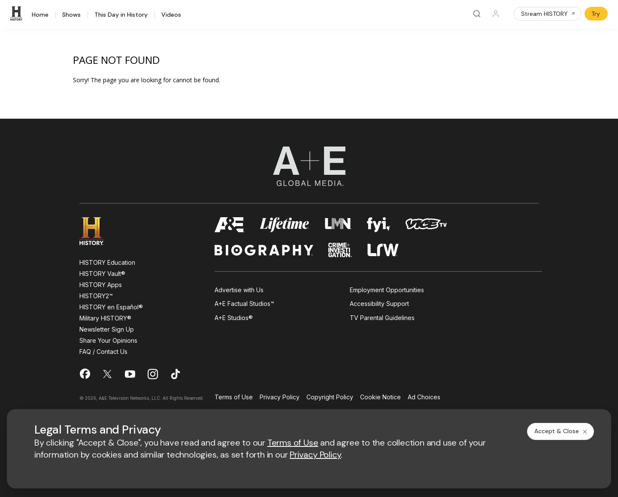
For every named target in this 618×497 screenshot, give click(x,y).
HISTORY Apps (100, 284)
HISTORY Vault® (102, 273)
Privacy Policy (280, 397)
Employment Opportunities (387, 289)
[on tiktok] (175, 374)
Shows (71, 15)
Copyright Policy (329, 397)
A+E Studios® (234, 317)
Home (40, 15)
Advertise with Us (239, 289)
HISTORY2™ (96, 295)
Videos (171, 15)
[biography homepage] (264, 250)
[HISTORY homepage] (97, 231)
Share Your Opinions (108, 340)
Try (595, 14)
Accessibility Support (379, 303)
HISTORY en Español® (111, 307)
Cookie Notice (380, 397)
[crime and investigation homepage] (340, 250)
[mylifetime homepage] (284, 224)
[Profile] (495, 13)
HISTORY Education (107, 262)
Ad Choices (424, 397)
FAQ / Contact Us (103, 351)
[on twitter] (107, 374)
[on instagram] (153, 374)
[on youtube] (130, 374)
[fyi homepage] (378, 224)
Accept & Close (561, 431)
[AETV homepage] (230, 224)
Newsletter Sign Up (106, 329)
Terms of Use (234, 397)
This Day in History (121, 15)
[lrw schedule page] (383, 250)
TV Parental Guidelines (382, 317)
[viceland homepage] (426, 224)
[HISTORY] (17, 13)
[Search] (477, 13)
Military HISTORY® (105, 318)
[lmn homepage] (338, 224)
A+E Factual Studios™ (244, 303)
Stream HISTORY (548, 14)
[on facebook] (84, 373)
